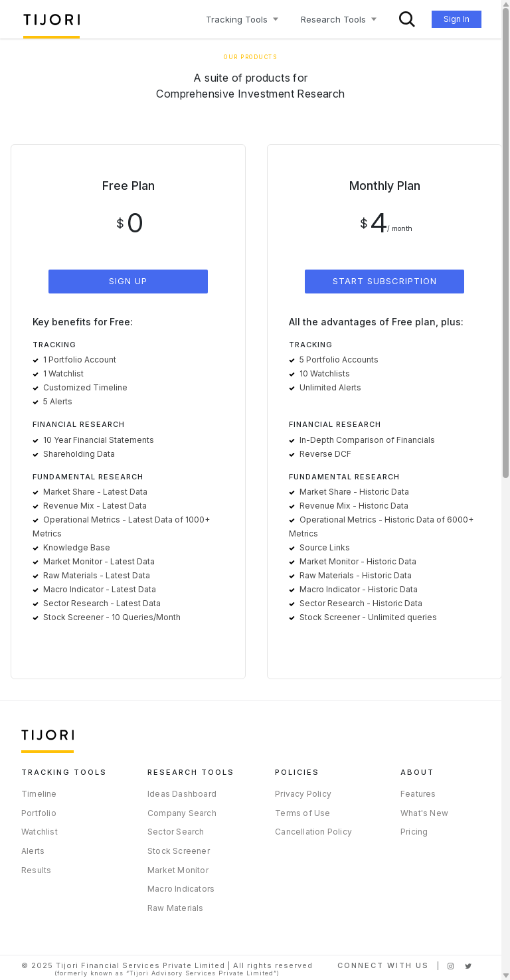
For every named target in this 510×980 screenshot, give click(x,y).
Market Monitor (178, 870)
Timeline (39, 794)
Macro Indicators (180, 889)
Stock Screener (178, 851)
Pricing (414, 832)
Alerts (32, 851)
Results (36, 870)
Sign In (456, 19)
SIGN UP (128, 281)
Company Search (181, 813)
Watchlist (39, 832)
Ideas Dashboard (181, 794)
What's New (424, 813)
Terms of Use (302, 813)
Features (418, 794)
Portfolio (38, 813)
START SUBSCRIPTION (385, 281)
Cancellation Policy (313, 832)
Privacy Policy (303, 794)
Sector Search (176, 832)
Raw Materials (175, 908)
